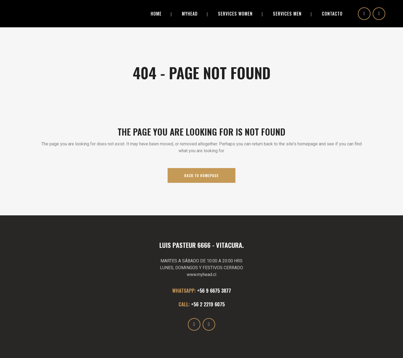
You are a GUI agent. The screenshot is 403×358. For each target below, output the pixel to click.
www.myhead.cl (201, 274)
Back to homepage (201, 175)
